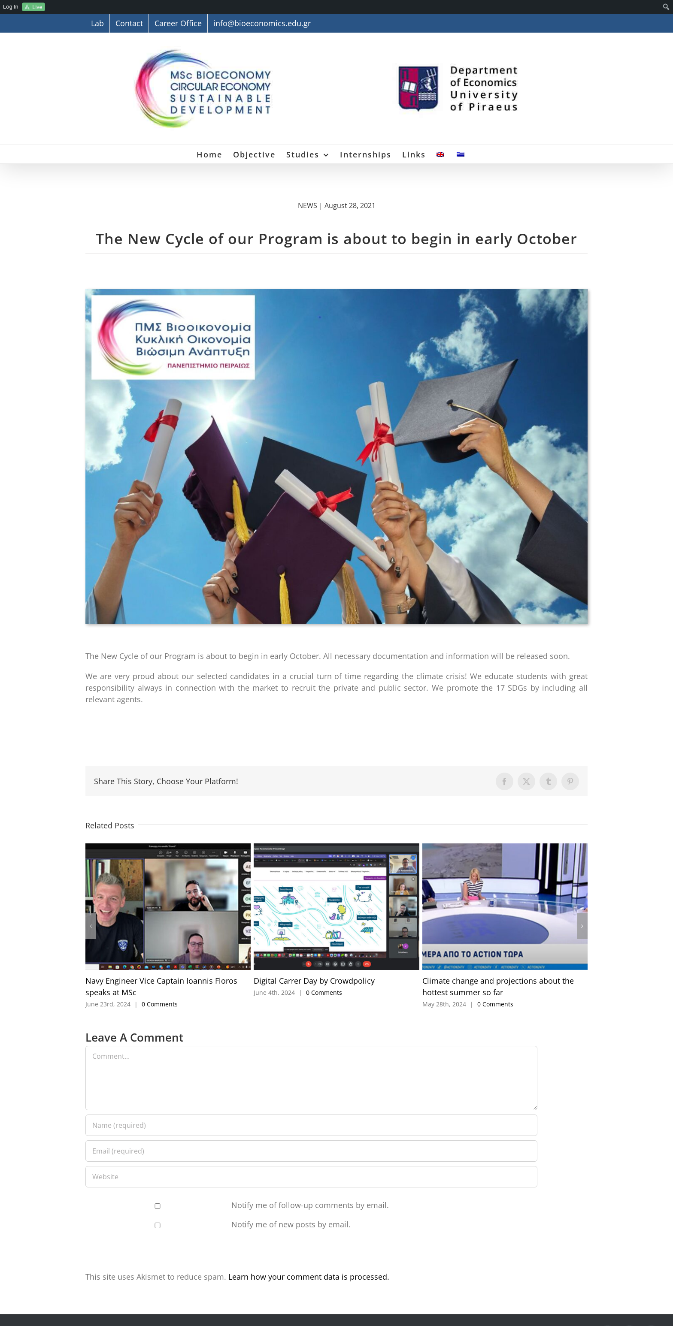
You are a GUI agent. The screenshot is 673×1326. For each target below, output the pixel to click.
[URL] (311, 1176)
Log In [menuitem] (10, 6)
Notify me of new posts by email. (291, 1224)
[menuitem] (666, 7)
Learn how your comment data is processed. (308, 1277)
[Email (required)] (311, 1151)
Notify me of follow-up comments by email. (310, 1205)
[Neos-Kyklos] (336, 293)
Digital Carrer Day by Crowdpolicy (314, 981)
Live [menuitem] (37, 7)
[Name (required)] (311, 1125)
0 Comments (160, 1004)
